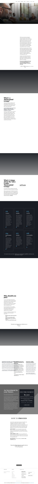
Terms (20, 482)
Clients (24, 1)
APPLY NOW (22, 66)
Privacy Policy (17, 482)
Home (16, 1)
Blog (31, 1)
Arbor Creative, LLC (31, 482)
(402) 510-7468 (23, 471)
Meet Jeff (19, 1)
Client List (13, 474)
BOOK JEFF (30, 475)
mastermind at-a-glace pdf (28, 67)
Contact (33, 1)
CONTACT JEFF (30, 473)
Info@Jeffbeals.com (23, 474)
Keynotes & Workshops (7, 471)
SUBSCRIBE (19, 465)
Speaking (22, 1)
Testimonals (13, 475)
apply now (11, 432)
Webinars (5, 472)
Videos (13, 473)
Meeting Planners (14, 477)
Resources (28, 1)
